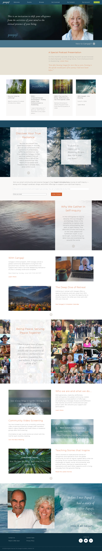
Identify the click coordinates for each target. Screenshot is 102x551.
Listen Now (64, 61)
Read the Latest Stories (64, 472)
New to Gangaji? (84, 44)
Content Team (30, 537)
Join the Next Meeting (16, 439)
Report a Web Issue (14, 540)
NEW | (39, 101)
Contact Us (11, 537)
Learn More (81, 104)
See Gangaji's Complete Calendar (67, 304)
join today (56, 194)
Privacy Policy (30, 540)
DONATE (96, 2)
